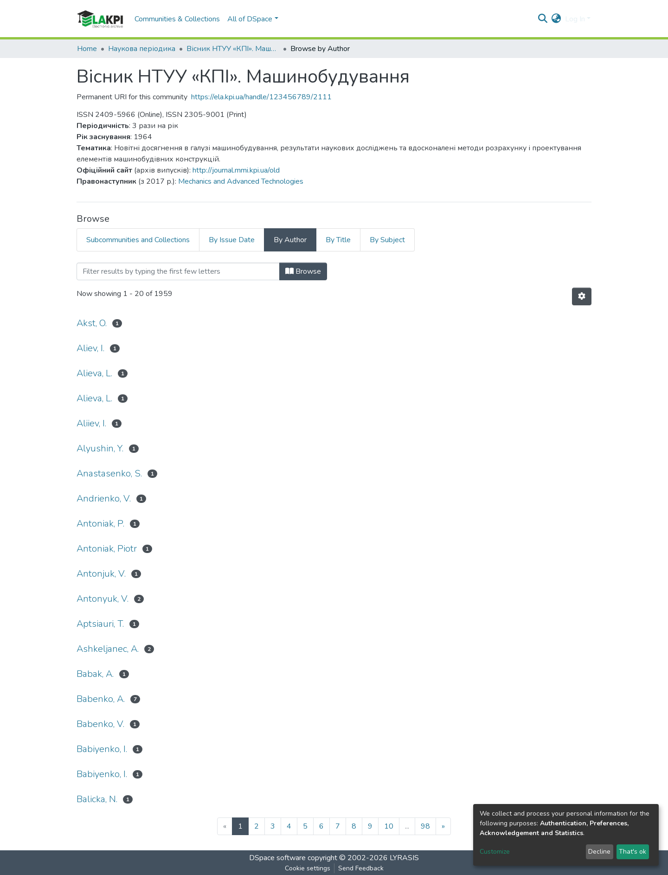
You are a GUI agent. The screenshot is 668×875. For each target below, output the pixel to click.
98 (425, 826)
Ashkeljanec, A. (108, 649)
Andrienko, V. (104, 498)
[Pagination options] (581, 296)
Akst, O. (92, 323)
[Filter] (178, 271)
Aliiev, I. (91, 423)
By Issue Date (232, 240)
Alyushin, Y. (100, 448)
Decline (599, 851)
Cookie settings (307, 868)
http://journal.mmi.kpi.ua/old (236, 170)
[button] (556, 19)
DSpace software (277, 858)
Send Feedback (361, 868)
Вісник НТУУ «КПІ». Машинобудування (232, 49)
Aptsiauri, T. (100, 624)
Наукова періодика (141, 49)
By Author (290, 240)
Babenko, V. (100, 724)
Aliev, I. (90, 348)
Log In (575, 19)
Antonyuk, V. (102, 598)
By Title (338, 240)
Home (87, 49)
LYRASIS (404, 858)
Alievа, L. (94, 398)
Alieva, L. (94, 373)
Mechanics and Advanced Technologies (240, 181)
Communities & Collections (177, 19)
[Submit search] (543, 19)
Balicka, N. (97, 799)
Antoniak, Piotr (107, 548)
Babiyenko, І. (102, 774)
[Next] (443, 826)
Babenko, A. (101, 699)
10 (388, 826)
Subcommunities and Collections (138, 240)
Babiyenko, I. (102, 749)
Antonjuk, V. (101, 573)
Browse (303, 271)
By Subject (387, 240)
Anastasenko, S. (109, 473)
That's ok (632, 851)
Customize (495, 851)
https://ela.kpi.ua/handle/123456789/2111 (261, 97)
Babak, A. (95, 674)
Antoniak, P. (100, 523)
